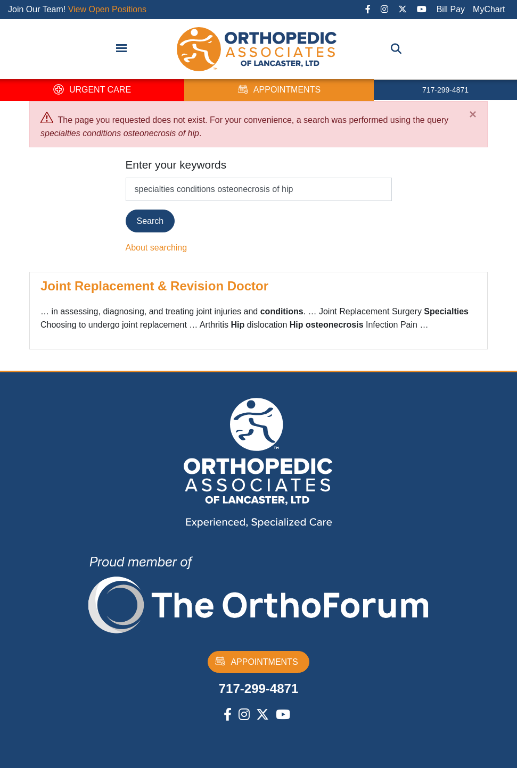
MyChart (489, 9)
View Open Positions (107, 9)
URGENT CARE (92, 90)
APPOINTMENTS (279, 90)
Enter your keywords (176, 164)
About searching (156, 247)
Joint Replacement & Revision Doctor (154, 286)
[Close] (472, 114)
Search (150, 221)
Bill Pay (451, 9)
